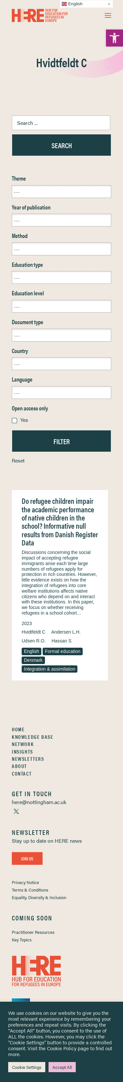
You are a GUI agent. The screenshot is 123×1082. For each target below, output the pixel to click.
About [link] (19, 766)
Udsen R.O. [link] (34, 640)
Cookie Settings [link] (26, 1067)
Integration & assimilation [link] (49, 669)
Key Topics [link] (21, 939)
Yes (24, 419)
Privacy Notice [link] (25, 882)
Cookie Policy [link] (61, 1048)
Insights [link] (22, 751)
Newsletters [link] (28, 758)
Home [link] (18, 729)
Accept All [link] (62, 1067)
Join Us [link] (27, 858)
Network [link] (23, 744)
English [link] (31, 651)
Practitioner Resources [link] (33, 932)
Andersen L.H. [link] (66, 632)
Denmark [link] (33, 660)
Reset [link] (18, 460)
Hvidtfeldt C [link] (33, 632)
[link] (114, 38)
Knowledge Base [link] (32, 736)
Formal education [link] (62, 651)
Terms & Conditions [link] (30, 890)
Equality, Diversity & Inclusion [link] (39, 897)
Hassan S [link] (61, 640)
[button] (108, 15)
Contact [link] (21, 773)
